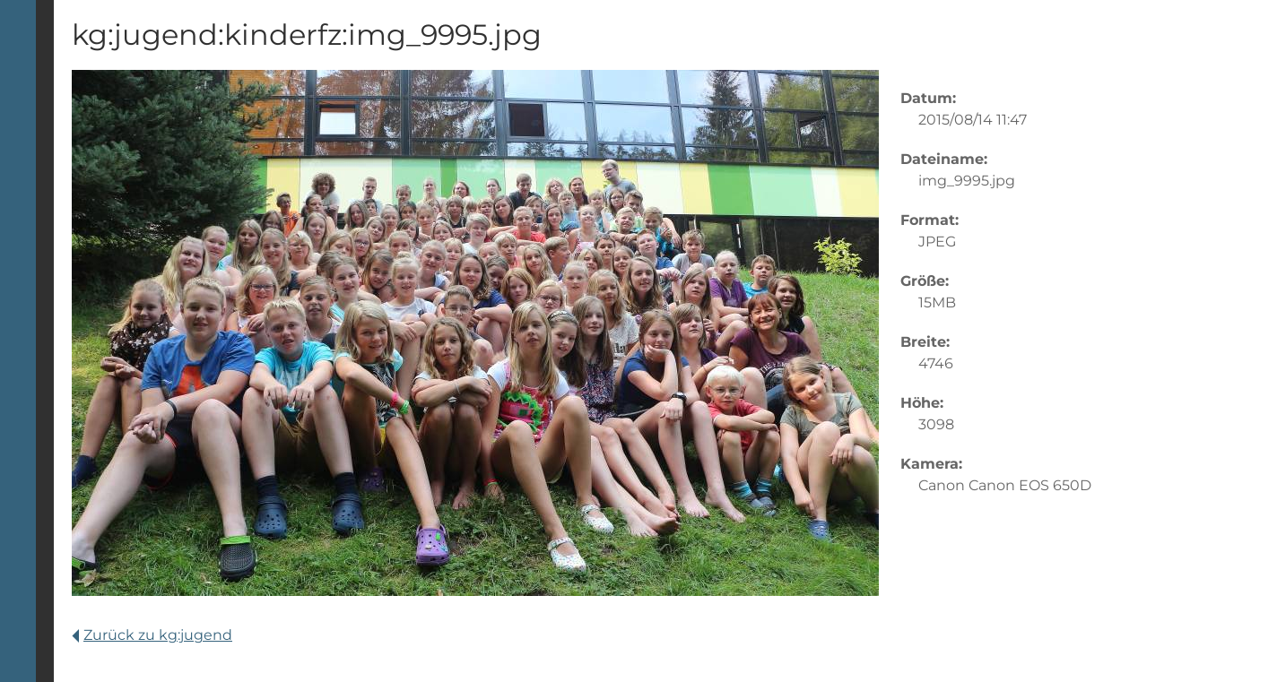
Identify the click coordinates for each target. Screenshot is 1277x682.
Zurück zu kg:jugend (152, 634)
